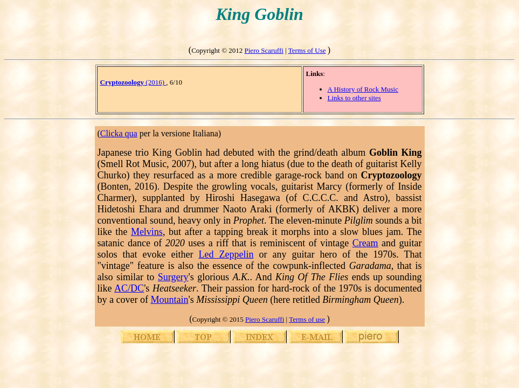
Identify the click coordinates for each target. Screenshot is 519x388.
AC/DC (129, 288)
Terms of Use (307, 50)
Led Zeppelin (225, 254)
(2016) (133, 82)
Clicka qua (118, 133)
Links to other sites (354, 98)
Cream (365, 243)
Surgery (173, 277)
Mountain (169, 299)
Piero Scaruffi (264, 50)
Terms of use (307, 319)
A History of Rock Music (363, 89)
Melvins (147, 231)
